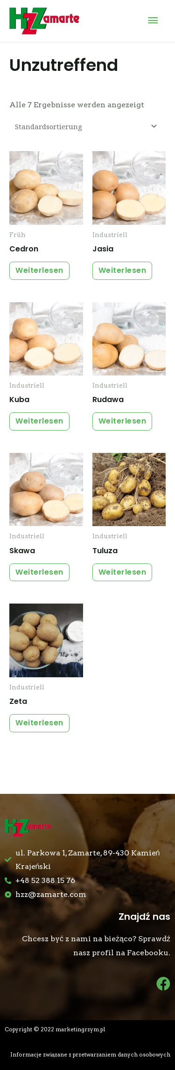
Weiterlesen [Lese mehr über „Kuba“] (39, 421)
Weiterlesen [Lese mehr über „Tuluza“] (122, 572)
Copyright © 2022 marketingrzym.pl (55, 1029)
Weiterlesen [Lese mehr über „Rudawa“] (122, 421)
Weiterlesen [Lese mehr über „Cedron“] (39, 270)
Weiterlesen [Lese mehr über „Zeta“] (39, 722)
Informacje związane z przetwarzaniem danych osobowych (90, 1054)
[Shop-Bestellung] (84, 126)
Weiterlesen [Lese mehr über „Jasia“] (122, 270)
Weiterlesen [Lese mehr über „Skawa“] (39, 572)
